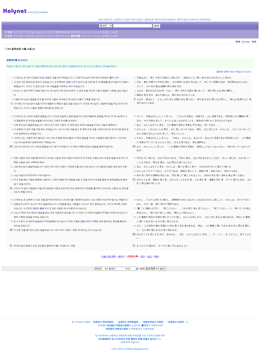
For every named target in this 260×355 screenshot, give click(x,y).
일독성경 (149, 19)
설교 (149, 256)
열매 (103, 82)
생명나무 (63, 179)
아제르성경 (205, 19)
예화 (156, 256)
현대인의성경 (62, 32)
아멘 (74, 230)
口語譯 (114, 32)
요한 (18, 129)
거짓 (86, 188)
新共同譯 (75, 32)
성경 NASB (130, 19)
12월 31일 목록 (108, 256)
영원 (40, 108)
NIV (84, 32)
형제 (60, 138)
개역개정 (18, 32)
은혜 (28, 245)
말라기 (121, 256)
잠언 (142, 256)
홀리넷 (144, 325)
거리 (23, 82)
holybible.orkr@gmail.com (136, 349)
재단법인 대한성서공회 (118, 325)
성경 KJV (118, 19)
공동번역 (40, 32)
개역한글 (29, 32)
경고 (66, 212)
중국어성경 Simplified (165, 19)
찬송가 (140, 19)
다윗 (98, 199)
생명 (47, 77)
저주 (30, 90)
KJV (90, 32)
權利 (155, 175)
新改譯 (105, 32)
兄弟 (216, 138)
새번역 (50, 32)
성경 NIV (108, 19)
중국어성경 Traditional (187, 19)
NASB (97, 32)
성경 (100, 19)
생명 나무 (70, 82)
